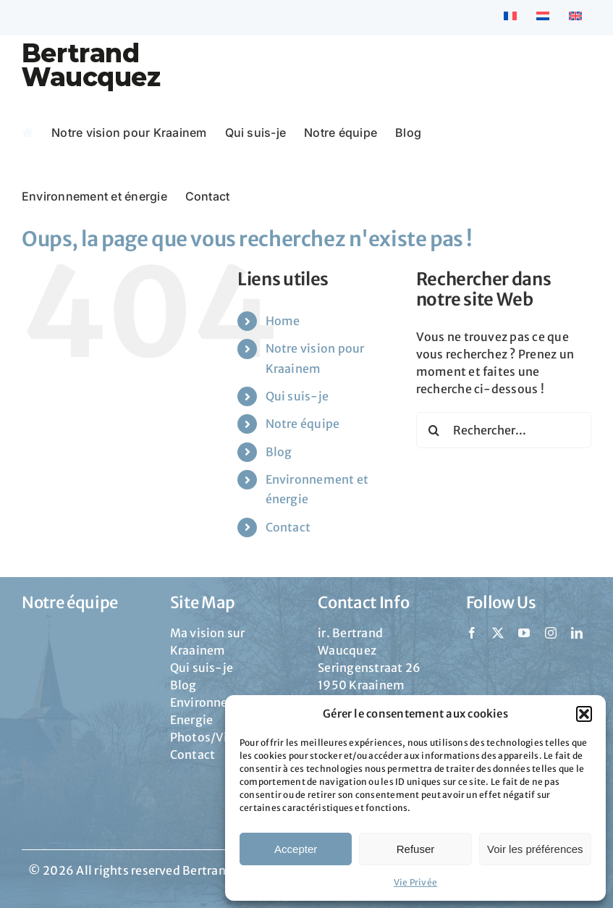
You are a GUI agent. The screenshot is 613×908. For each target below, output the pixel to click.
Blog (279, 452)
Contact (288, 527)
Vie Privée (415, 882)
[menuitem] (510, 17)
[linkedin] (577, 633)
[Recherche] (434, 430)
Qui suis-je (297, 396)
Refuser (416, 849)
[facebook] (472, 633)
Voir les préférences (535, 849)
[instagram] (551, 633)
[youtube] (524, 633)
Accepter (295, 849)
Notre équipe (303, 423)
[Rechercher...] (503, 430)
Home (283, 321)
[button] (584, 714)
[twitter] (498, 633)
